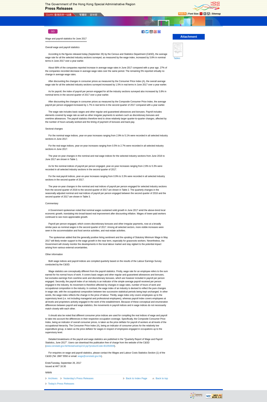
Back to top (162, 378)
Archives (53, 378)
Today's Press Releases (61, 383)
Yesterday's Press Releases (78, 378)
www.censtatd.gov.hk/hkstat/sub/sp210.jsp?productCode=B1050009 (80, 346)
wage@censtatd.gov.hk (89, 356)
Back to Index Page (136, 378)
